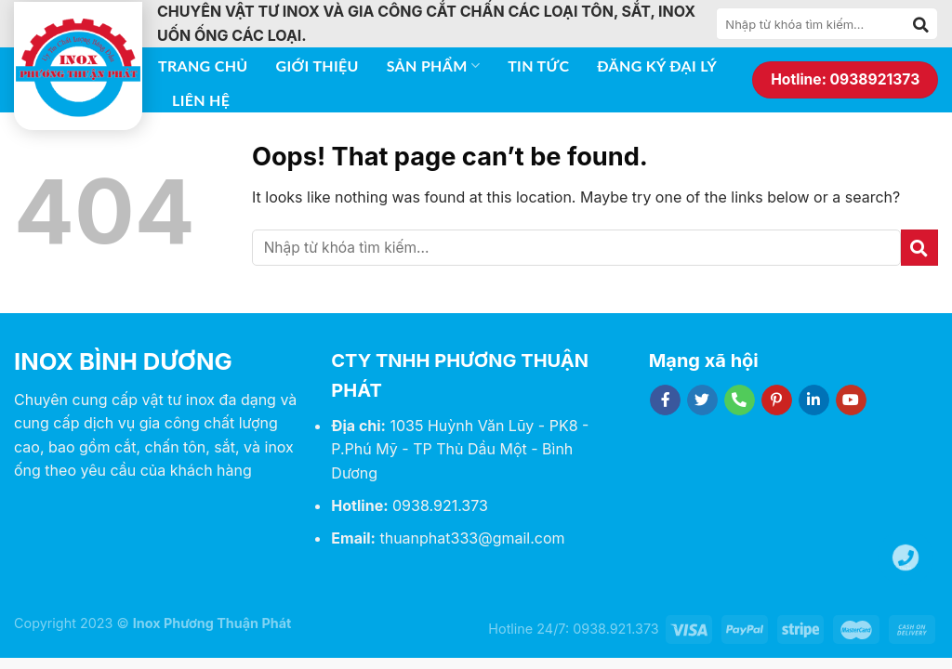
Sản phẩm (433, 66)
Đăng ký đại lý (657, 65)
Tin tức (538, 65)
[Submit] (921, 24)
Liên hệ (201, 100)
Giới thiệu (317, 65)
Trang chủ (203, 65)
